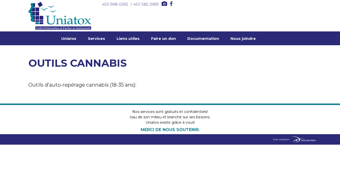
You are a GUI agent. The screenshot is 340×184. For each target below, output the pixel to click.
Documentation (203, 38)
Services (96, 38)
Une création (294, 139)
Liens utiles (128, 38)
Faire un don (163, 38)
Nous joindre (243, 38)
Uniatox (68, 38)
